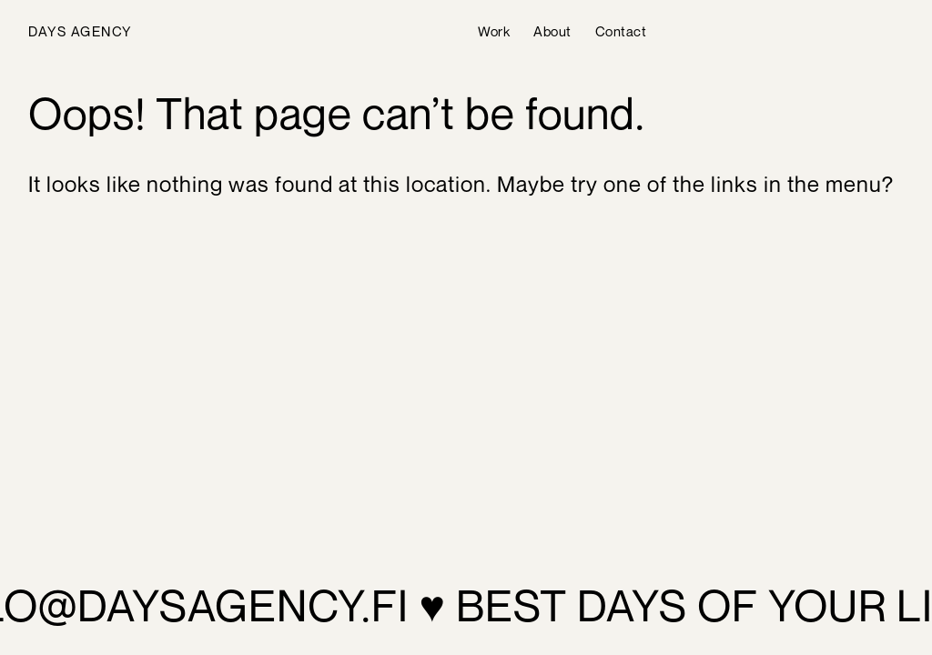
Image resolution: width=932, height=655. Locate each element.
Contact (621, 31)
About (552, 31)
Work (494, 31)
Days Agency (80, 31)
